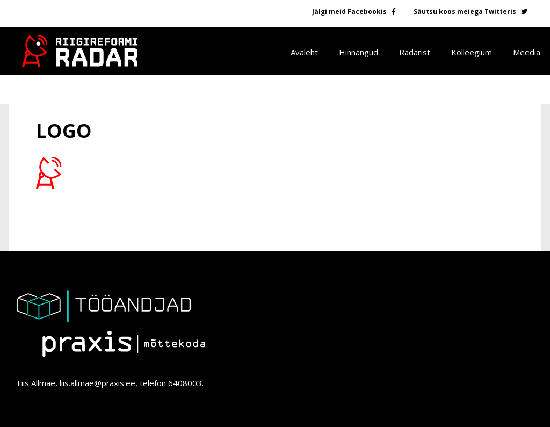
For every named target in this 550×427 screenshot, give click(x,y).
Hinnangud (358, 52)
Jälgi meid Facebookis (349, 11)
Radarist (414, 52)
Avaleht (304, 52)
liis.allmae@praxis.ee (97, 383)
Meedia (526, 52)
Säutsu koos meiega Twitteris (465, 11)
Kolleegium (471, 52)
